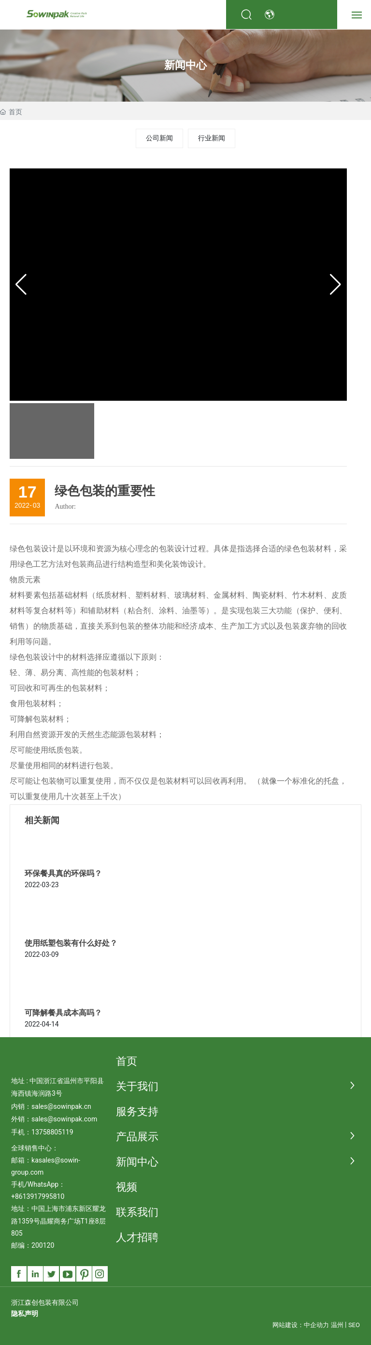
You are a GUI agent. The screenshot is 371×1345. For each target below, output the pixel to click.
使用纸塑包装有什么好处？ (71, 943)
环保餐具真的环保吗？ (63, 873)
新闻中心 (185, 65)
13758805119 (52, 1132)
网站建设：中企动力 (300, 1325)
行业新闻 (211, 138)
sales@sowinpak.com (64, 1119)
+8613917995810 (37, 1196)
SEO (354, 1325)
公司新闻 (159, 138)
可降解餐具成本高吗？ (63, 1013)
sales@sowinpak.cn (61, 1106)
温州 (337, 1325)
